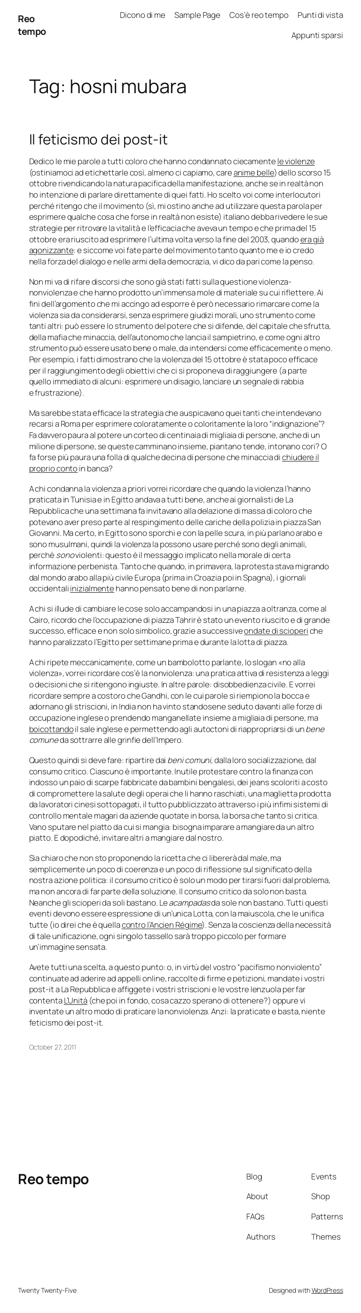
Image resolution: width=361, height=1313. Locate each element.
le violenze (296, 161)
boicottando (51, 729)
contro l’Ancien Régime (162, 924)
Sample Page (197, 14)
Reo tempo (32, 25)
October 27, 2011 (52, 1046)
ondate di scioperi (276, 630)
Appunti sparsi (317, 35)
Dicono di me (142, 14)
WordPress (327, 1290)
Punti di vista (320, 14)
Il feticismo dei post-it (98, 139)
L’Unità (75, 1000)
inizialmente (92, 588)
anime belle (254, 172)
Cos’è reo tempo (259, 14)
